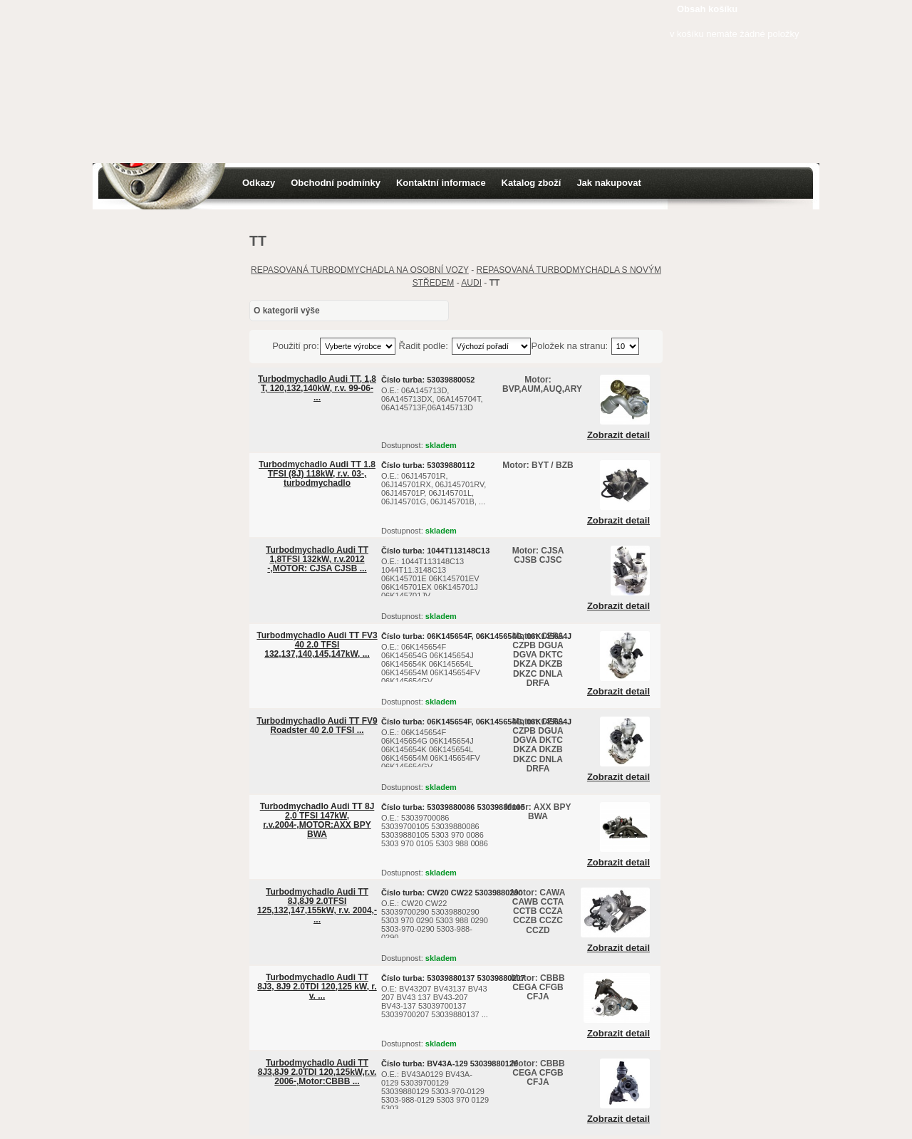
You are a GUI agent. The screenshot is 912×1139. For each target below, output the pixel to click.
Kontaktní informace (441, 182)
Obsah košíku (707, 9)
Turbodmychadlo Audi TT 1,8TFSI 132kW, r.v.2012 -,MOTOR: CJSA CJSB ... (317, 559)
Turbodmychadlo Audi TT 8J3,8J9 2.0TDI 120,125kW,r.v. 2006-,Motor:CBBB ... (317, 1072)
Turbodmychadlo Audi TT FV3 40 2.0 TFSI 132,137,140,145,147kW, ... (316, 644)
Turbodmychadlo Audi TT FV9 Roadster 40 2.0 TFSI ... (316, 725)
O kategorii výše (287, 311)
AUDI (471, 283)
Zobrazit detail (618, 435)
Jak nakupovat (608, 182)
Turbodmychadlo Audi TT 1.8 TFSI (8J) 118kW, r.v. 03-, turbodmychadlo (317, 473)
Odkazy (258, 182)
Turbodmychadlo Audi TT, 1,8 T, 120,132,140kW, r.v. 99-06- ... (317, 388)
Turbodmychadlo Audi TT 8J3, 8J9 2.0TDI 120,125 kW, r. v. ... (316, 986)
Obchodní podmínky (335, 182)
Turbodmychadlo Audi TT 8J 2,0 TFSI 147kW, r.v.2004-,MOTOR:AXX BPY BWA (317, 820)
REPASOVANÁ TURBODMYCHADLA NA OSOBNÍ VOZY (360, 270)
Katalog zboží (531, 182)
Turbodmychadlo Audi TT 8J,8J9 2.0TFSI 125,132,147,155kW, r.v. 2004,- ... (317, 906)
